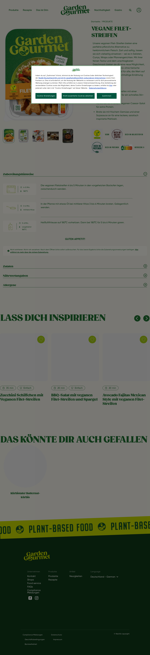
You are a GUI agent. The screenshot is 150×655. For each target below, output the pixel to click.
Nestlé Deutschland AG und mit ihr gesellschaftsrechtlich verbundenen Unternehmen (72, 78)
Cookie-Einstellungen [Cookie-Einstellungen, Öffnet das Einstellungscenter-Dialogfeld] (46, 96)
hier (110, 85)
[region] (76, 84)
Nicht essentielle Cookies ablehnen (78, 96)
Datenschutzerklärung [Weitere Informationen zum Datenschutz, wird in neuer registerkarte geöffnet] (97, 88)
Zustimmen (106, 96)
